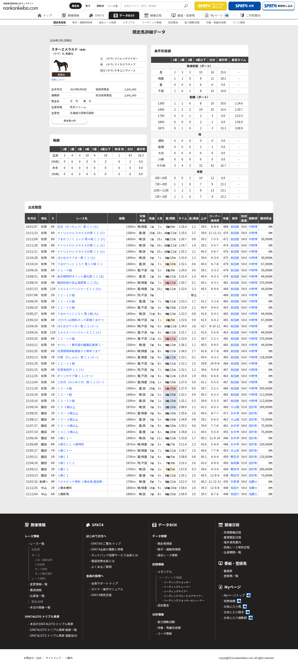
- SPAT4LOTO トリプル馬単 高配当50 (52, 635)
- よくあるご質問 (100, 567)
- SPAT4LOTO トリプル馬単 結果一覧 (52, 630)
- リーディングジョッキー (176, 582)
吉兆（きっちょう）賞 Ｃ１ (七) (77, 226)
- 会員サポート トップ (103, 583)
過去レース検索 (107, 22)
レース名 (113, 5)
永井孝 (235, 413)
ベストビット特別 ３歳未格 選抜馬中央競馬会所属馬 (81, 481)
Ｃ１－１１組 (66, 363)
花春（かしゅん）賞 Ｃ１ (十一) (77, 357)
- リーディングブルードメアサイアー (182, 596)
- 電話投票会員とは (101, 561)
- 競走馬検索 (164, 543)
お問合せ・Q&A (32, 658)
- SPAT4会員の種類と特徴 (106, 549)
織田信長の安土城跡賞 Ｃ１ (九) (77, 282)
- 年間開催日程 (231, 532)
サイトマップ (53, 658)
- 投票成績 (228, 601)
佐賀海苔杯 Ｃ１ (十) (70, 369)
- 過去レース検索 (167, 555)
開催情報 (70, 15)
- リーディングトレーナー (176, 586)
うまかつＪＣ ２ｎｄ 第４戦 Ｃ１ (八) (81, 239)
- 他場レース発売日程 (236, 547)
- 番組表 (227, 571)
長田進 (235, 226)
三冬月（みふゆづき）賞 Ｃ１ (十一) (80, 382)
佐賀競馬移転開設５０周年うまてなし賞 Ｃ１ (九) (80, 351)
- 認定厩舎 (162, 605)
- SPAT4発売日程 (100, 595)
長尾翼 (235, 463)
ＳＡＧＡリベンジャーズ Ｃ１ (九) (79, 289)
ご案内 (68, 658)
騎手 (87, 5)
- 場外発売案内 (231, 542)
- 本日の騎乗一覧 (39, 607)
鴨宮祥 (235, 457)
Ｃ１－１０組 (66, 295)
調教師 (100, 5)
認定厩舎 (173, 22)
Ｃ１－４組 (64, 270)
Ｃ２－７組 (64, 394)
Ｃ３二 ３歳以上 (67, 432)
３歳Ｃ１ (63, 457)
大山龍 (235, 407)
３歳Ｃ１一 (64, 438)
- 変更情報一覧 (37, 584)
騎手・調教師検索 (82, 22)
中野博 (253, 226)
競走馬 (75, 5)
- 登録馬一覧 (230, 576)
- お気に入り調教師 (234, 618)
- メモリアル (164, 572)
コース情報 (239, 22)
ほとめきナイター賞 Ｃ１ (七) (76, 258)
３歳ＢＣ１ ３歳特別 (70, 444)
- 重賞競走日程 (231, 537)
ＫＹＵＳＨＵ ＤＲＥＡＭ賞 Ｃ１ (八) (81, 233)
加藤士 (253, 481)
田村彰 (253, 407)
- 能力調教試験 (165, 622)
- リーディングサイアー (175, 591)
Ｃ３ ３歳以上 (66, 407)
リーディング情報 (151, 22)
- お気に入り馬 (231, 606)
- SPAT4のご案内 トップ (105, 543)
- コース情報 (164, 633)
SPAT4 (96, 15)
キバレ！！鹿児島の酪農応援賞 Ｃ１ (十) (80, 345)
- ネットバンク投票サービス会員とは (113, 555)
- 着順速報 (35, 590)
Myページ (217, 15)
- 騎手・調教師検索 (168, 549)
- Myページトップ (233, 595)
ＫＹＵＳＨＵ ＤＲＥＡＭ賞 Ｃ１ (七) (81, 245)
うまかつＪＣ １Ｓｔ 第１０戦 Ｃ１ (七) (80, 264)
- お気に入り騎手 (233, 612)
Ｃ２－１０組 (66, 401)
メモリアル (129, 22)
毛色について (58, 79)
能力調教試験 (192, 22)
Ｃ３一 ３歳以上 (67, 413)
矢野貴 (235, 481)
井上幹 (235, 450)
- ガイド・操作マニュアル (106, 589)
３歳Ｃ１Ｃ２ (66, 463)
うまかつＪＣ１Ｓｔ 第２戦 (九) (77, 314)
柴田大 (235, 488)
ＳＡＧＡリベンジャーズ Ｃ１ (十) (79, 332)
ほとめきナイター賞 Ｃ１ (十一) (77, 326)
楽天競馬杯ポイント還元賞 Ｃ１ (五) (80, 276)
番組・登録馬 (183, 15)
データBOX (124, 15)
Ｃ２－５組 (64, 388)
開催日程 (153, 15)
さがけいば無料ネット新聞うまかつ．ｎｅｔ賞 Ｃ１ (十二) (81, 320)
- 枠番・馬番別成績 (168, 628)
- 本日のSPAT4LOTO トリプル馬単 (50, 624)
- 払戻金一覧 (36, 596)
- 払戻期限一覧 (231, 552)
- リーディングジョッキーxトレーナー (183, 600)
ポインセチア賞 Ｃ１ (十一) (75, 376)
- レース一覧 (36, 543)
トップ (44, 15)
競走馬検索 (59, 22)
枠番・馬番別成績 (216, 22)
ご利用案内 (250, 15)
